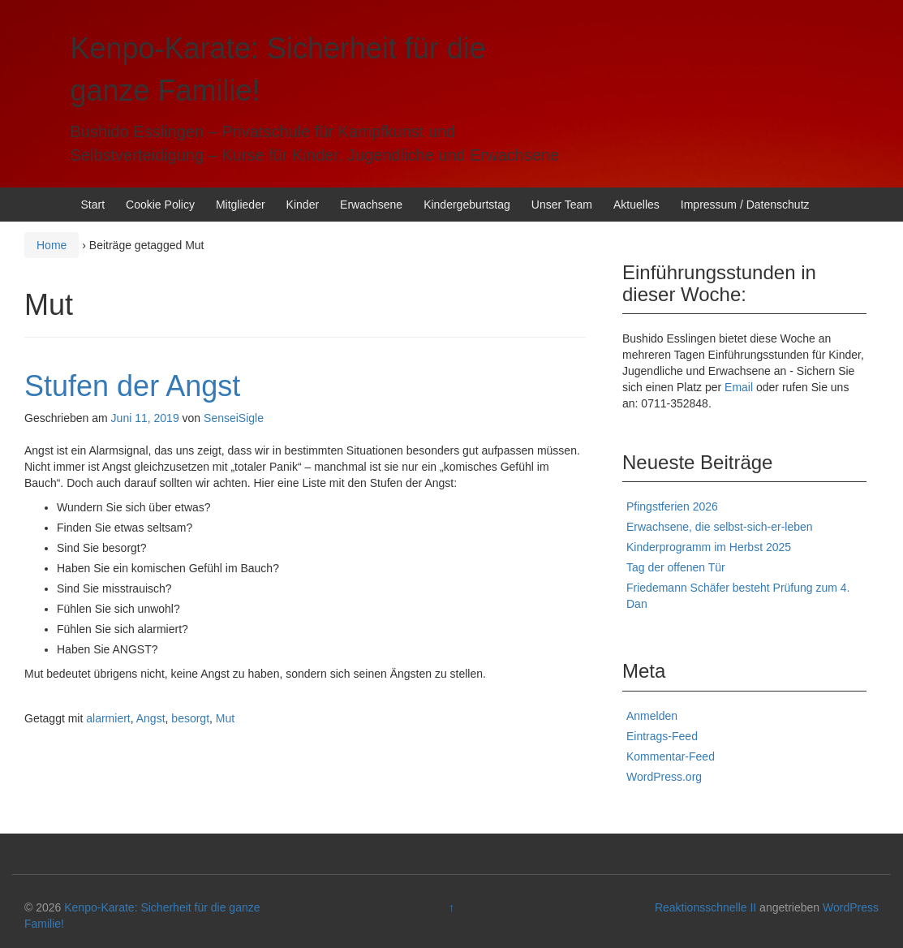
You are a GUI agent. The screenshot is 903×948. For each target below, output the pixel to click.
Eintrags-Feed (662, 736)
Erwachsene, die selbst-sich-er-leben (719, 526)
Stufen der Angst (132, 386)
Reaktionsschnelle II (705, 907)
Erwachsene (371, 204)
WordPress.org (664, 776)
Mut (225, 718)
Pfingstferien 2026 (672, 506)
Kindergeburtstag (467, 204)
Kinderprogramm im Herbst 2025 (708, 547)
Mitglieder (240, 204)
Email (739, 387)
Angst (151, 718)
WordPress (851, 907)
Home (52, 245)
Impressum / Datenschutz (745, 204)
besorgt (190, 718)
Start (93, 204)
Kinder (302, 204)
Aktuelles (636, 204)
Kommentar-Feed (670, 756)
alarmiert (108, 718)
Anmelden (651, 715)
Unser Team (561, 204)
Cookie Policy (160, 204)
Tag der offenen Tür (675, 567)
